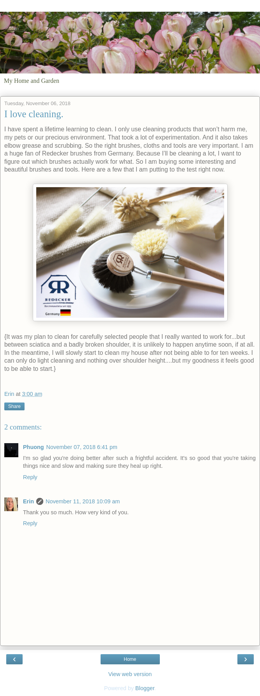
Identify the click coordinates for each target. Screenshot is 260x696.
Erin (28, 501)
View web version (130, 674)
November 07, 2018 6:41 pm (81, 447)
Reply (30, 477)
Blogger (144, 688)
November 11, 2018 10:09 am (83, 501)
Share (14, 406)
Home (130, 659)
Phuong (33, 447)
